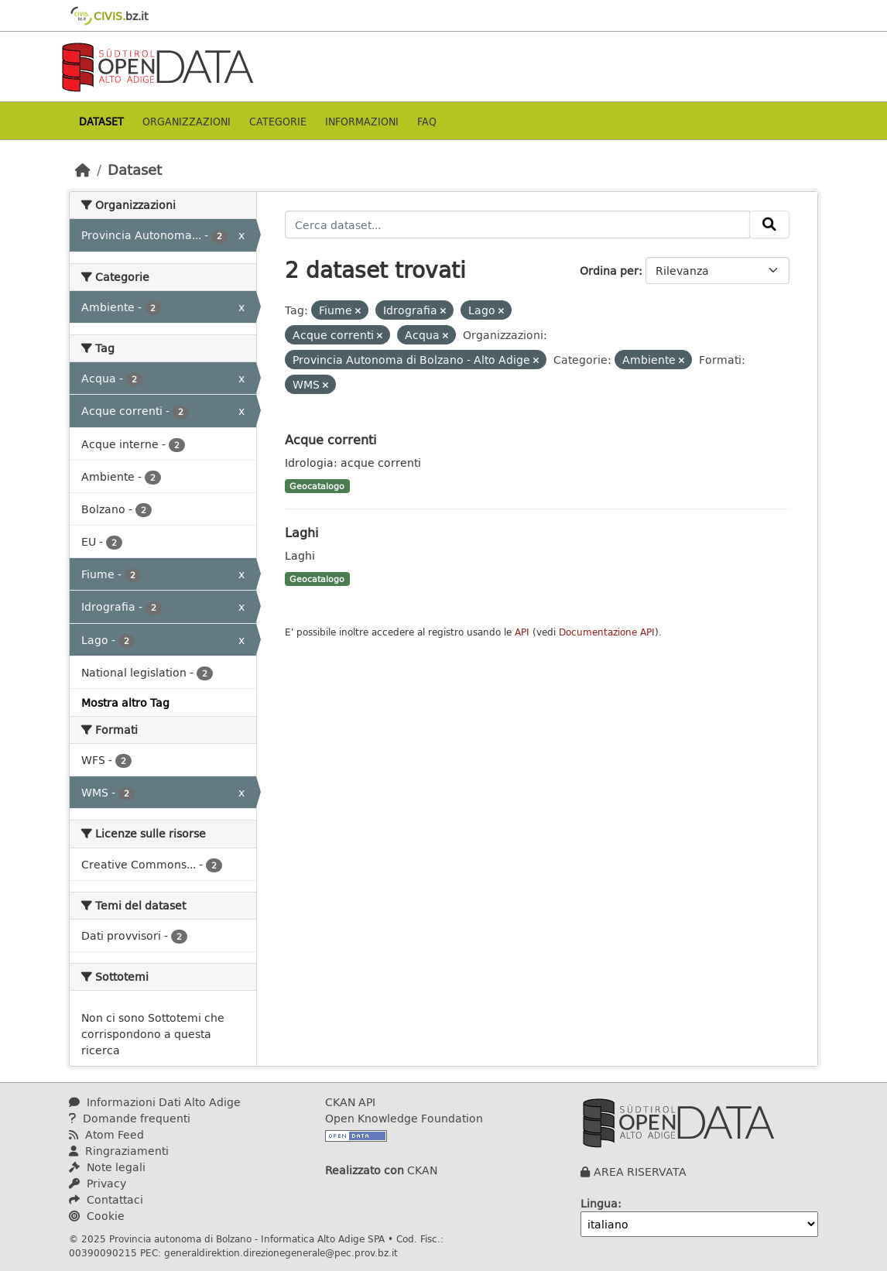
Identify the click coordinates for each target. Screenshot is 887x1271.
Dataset (101, 121)
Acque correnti (330, 439)
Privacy (97, 1183)
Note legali (107, 1167)
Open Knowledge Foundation (404, 1118)
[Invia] (769, 224)
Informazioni (362, 121)
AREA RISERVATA (640, 1171)
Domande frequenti (129, 1118)
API (522, 632)
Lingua (599, 1203)
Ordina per (609, 270)
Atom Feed (106, 1134)
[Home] (83, 169)
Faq (427, 121)
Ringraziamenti (119, 1151)
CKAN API (350, 1102)
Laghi (301, 532)
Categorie (278, 121)
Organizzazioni (186, 121)
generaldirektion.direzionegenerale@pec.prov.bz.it (281, 1252)
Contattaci (106, 1199)
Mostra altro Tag (125, 702)
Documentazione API (607, 632)
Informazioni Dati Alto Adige (155, 1102)
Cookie (97, 1216)
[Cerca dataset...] (518, 224)
